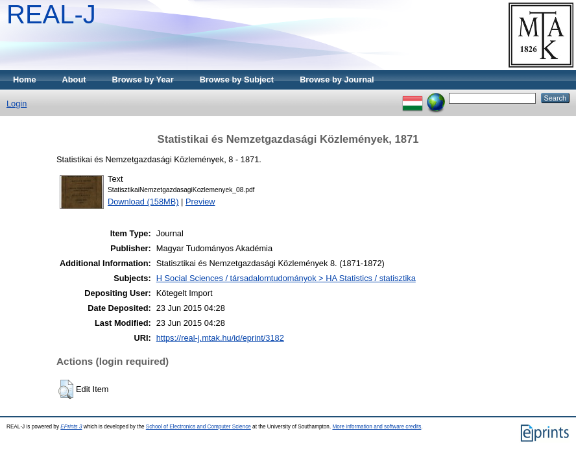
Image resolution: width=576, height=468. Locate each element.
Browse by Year (143, 79)
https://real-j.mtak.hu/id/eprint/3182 (220, 338)
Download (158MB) (143, 201)
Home (24, 79)
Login (16, 103)
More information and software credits (376, 427)
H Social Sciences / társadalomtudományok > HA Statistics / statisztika (286, 278)
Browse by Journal (337, 79)
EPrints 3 (71, 427)
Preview (200, 201)
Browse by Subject (237, 79)
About (74, 79)
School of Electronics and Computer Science (198, 427)
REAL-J (51, 14)
